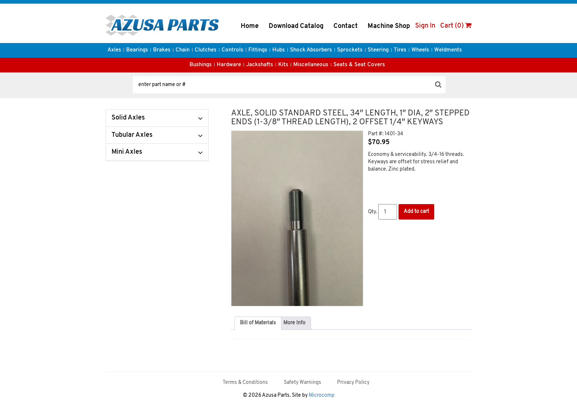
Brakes (161, 50)
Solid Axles (128, 117)
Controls (232, 50)
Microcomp (321, 395)
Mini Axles (126, 152)
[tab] (258, 323)
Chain (183, 50)
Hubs (278, 50)
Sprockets (349, 50)
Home (250, 26)
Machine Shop (389, 26)
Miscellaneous (310, 65)
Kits (283, 65)
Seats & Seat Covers (359, 65)
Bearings (137, 50)
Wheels (420, 50)
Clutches (205, 50)
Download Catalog (296, 26)
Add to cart (416, 211)
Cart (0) (455, 25)
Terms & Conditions (245, 382)
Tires (400, 50)
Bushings (201, 65)
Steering (378, 50)
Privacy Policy (353, 382)
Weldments (448, 50)
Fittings (257, 50)
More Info (294, 323)
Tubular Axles (132, 135)
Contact (345, 26)
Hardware (229, 65)
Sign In (425, 25)
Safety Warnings (302, 382)
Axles (114, 50)
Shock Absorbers (311, 50)
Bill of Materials (258, 323)
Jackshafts (259, 65)
